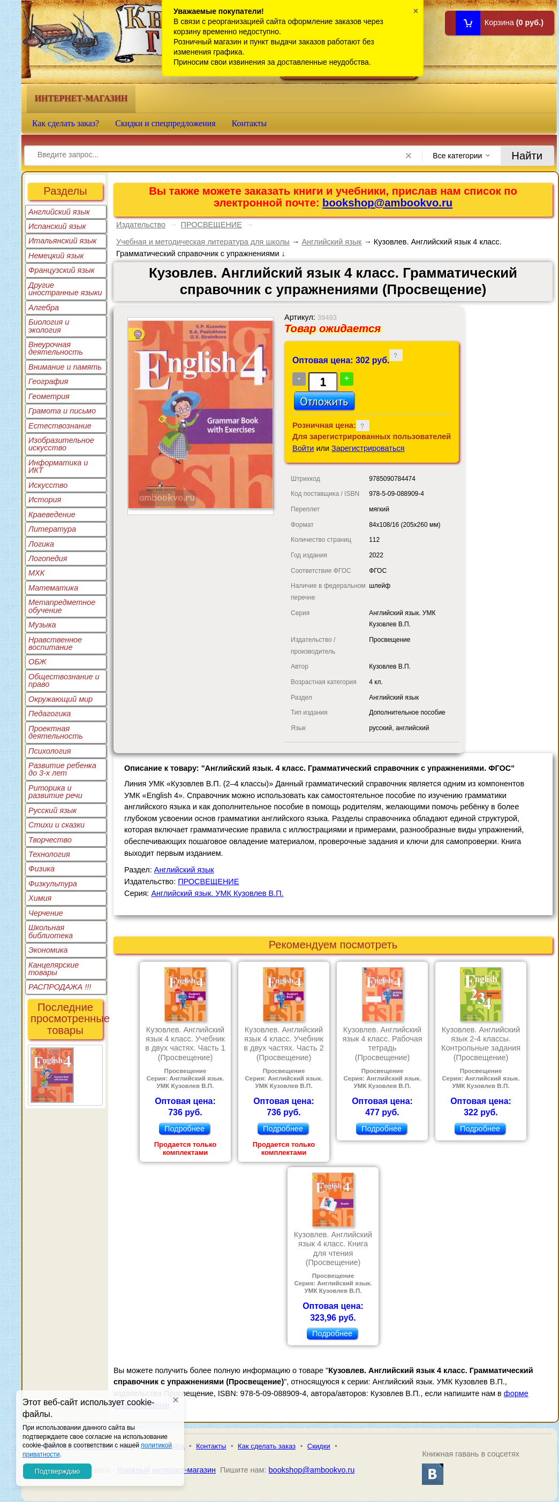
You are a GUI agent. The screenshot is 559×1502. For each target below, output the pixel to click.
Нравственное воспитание (55, 643)
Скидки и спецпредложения (165, 123)
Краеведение (51, 514)
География (48, 381)
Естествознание (60, 426)
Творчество (50, 840)
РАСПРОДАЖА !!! (59, 987)
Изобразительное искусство (61, 444)
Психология (49, 751)
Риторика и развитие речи (55, 792)
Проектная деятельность (55, 732)
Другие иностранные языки (65, 289)
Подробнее (184, 1128)
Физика (41, 868)
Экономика (48, 950)
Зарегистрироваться (368, 448)
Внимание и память (65, 367)
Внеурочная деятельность (55, 348)
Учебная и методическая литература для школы (203, 241)
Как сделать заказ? (65, 123)
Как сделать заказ (267, 1446)
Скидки (318, 1446)
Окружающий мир (60, 699)
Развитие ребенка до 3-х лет (62, 769)
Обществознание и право (64, 680)
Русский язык (52, 810)
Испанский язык (57, 226)
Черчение (45, 913)
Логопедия (47, 558)
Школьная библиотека (50, 931)
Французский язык (61, 270)
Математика (53, 588)
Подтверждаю (57, 1471)
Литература (52, 529)
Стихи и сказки (56, 825)
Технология (49, 854)
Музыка (42, 624)
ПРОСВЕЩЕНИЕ (211, 224)
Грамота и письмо (62, 411)
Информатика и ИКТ (58, 466)
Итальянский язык (62, 240)
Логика (41, 544)
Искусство (47, 485)
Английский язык (59, 212)
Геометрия (49, 396)
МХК (36, 573)
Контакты (249, 123)
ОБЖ (37, 661)
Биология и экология (48, 326)
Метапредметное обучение (61, 606)
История (44, 499)
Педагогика (49, 713)
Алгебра (43, 307)
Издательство (140, 224)
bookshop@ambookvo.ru (387, 203)
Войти (303, 448)
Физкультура (52, 883)
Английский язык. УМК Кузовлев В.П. (217, 893)
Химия (39, 898)
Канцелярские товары (53, 969)
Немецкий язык (56, 255)
